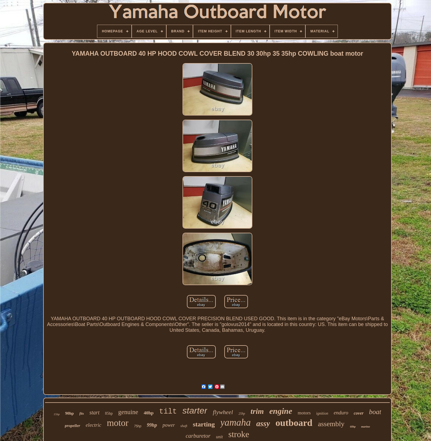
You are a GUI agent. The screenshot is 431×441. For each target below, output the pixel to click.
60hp (353, 426)
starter (195, 410)
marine (365, 426)
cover (359, 413)
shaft (183, 426)
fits (81, 413)
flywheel (223, 412)
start (94, 412)
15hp (57, 414)
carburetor (198, 435)
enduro (341, 412)
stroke (238, 434)
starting (204, 424)
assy (263, 423)
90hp (69, 413)
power (168, 425)
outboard (293, 423)
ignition (322, 413)
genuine (128, 412)
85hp (109, 413)
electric (93, 425)
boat (375, 411)
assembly (331, 424)
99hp (152, 425)
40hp (149, 412)
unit (219, 436)
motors (304, 412)
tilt (168, 412)
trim (257, 411)
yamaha (235, 422)
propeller (72, 425)
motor (118, 423)
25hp (242, 413)
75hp (137, 426)
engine (280, 410)
